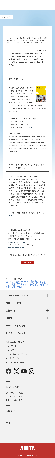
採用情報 (10, 411)
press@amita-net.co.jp (16, 242)
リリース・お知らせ (16, 325)
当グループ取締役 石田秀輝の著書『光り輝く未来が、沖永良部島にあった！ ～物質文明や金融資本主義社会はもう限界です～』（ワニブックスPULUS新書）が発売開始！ (27, 284)
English (9, 422)
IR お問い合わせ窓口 (14, 400)
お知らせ (16, 279)
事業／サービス (13, 303)
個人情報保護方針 (13, 358)
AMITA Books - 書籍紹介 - (16, 342)
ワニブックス (29, 127)
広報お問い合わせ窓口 (15, 396)
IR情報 (9, 318)
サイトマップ (11, 346)
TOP (8, 279)
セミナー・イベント (16, 333)
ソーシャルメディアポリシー (17, 354)
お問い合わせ (12, 387)
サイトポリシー (12, 350)
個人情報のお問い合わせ (15, 362)
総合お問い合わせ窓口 (15, 393)
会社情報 (10, 310)
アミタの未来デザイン (17, 295)
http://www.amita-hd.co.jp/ (18, 247)
